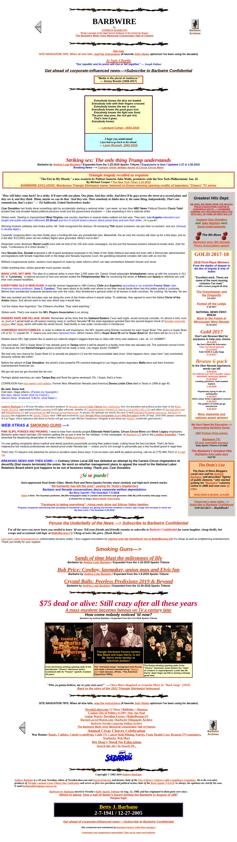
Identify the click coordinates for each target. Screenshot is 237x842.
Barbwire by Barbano (61, 791)
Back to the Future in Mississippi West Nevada (211, 320)
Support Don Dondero (211, 219)
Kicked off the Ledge (211, 303)
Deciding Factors (114, 716)
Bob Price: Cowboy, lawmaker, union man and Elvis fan (118, 569)
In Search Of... (127, 746)
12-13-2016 (211, 349)
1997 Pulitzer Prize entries (211, 433)
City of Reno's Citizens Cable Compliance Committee (167, 780)
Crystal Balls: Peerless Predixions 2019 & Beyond (118, 581)
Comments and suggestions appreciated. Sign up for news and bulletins (118, 832)
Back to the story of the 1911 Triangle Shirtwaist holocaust (118, 688)
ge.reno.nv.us (49, 786)
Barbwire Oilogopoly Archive (133, 720)
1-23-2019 (131, 182)
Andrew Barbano (132, 774)
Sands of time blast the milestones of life (118, 558)
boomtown (78, 437)
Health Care (162, 734)
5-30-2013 (211, 401)
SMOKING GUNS (46, 425)
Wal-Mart (123, 738)
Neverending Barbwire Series (211, 427)
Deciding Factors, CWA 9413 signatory (136, 827)
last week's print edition (37, 383)
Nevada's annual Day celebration (94, 406)
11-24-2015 (211, 379)
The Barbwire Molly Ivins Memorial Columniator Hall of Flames (114, 35)
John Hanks (141, 54)
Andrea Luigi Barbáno (67, 164)
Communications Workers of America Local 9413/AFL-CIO (118, 409)
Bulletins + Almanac (135, 709)
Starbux (131, 418)
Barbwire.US (133, 434)
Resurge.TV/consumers (185, 734)
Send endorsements (211, 226)
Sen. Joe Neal (136, 713)
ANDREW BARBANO (114, 30)
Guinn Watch (93, 716)
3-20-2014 (211, 408)
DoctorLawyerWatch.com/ (65, 412)
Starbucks (109, 738)
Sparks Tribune (41, 415)
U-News (115, 709)
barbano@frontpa (32, 786)
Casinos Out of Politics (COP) (107, 713)
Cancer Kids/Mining (121, 734)
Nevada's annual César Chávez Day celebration (53, 783)
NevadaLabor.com (175, 409)
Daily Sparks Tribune (108, 791)
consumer (46, 409)
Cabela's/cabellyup (81, 734)
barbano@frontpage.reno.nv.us (150, 412)
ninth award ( (109, 415)
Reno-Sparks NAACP (162, 783)
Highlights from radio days (211, 454)
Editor (24, 495)
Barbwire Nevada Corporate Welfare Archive (116, 723)
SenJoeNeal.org (37, 412)
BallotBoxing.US (15, 412)
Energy (140, 734)
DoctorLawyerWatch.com (96, 720)
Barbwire (211, 482)
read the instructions (107, 54)
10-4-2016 (211, 342)
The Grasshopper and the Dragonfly (211, 293)
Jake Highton (210, 223)
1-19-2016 (211, 386)
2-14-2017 (211, 354)
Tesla (69, 437)
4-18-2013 (211, 396)
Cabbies (63, 734)
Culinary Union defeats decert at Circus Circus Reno (130, 167)
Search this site (106, 746)
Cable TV (101, 734)
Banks (52, 734)
